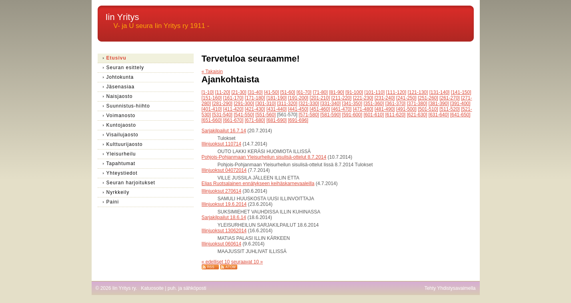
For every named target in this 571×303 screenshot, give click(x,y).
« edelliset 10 (216, 262)
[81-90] (336, 92)
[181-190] (276, 98)
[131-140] (439, 92)
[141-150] (461, 92)
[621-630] (417, 115)
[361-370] (395, 103)
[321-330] (309, 103)
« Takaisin (212, 71)
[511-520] (449, 109)
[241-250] (406, 98)
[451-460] (320, 109)
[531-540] (222, 115)
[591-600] (352, 115)
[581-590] (331, 115)
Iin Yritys (122, 17)
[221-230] (363, 98)
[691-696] (298, 120)
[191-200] (298, 98)
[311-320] (287, 103)
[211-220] (341, 98)
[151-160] (212, 98)
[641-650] (460, 115)
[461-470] (341, 109)
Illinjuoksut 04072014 (224, 170)
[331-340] (331, 103)
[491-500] (406, 109)
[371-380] (417, 103)
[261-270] (449, 98)
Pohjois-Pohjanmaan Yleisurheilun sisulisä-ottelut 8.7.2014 (264, 157)
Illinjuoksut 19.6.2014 (224, 204)
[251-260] (428, 98)
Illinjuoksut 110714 (221, 144)
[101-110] (375, 92)
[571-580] (309, 115)
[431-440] (276, 109)
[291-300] (244, 103)
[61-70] (304, 92)
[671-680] (255, 120)
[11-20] (222, 92)
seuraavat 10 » (247, 262)
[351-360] (374, 103)
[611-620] (395, 115)
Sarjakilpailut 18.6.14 (224, 217)
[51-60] (287, 92)
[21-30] (238, 92)
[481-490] (385, 109)
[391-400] (460, 103)
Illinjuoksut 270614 (221, 191)
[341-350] (352, 103)
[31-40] (255, 92)
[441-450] (298, 109)
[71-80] (320, 92)
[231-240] (385, 98)
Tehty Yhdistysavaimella (450, 288)
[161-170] (233, 98)
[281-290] (222, 103)
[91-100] (354, 92)
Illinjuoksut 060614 (221, 244)
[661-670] (233, 120)
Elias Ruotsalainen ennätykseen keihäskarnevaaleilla (258, 183)
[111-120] (396, 92)
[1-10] (208, 92)
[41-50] (271, 92)
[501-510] (428, 109)
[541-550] (244, 115)
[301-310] (265, 103)
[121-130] (418, 92)
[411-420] (233, 109)
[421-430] (255, 109)
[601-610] (374, 115)
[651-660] (212, 120)
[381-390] (439, 103)
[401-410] (212, 109)
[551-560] (265, 115)
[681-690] (276, 120)
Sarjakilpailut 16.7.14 (224, 131)
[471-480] (363, 109)
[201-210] (320, 98)
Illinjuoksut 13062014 (224, 230)
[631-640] (439, 115)
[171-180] (255, 98)
